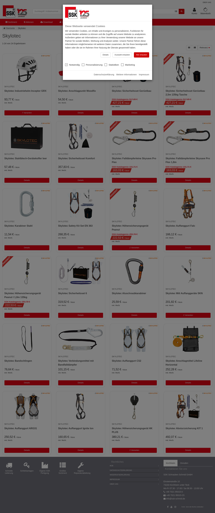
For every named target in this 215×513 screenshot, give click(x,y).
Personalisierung (92, 64)
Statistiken (112, 64)
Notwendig (72, 64)
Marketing (128, 64)
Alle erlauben (141, 55)
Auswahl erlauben (122, 55)
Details (106, 55)
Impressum (144, 74)
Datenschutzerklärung (104, 74)
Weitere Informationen (126, 74)
